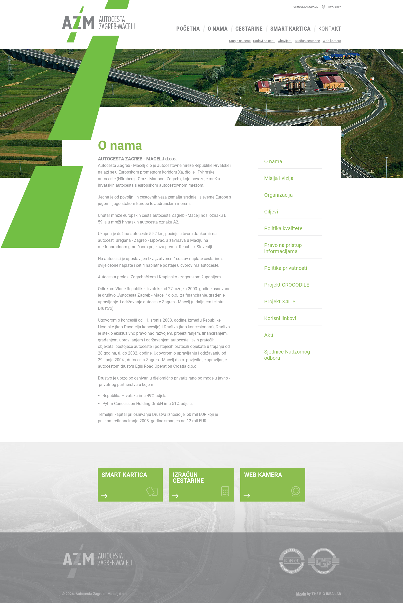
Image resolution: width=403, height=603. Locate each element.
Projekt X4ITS (280, 301)
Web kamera (332, 41)
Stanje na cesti (240, 41)
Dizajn (301, 594)
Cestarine (249, 28)
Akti (268, 335)
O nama (218, 28)
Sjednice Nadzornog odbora (287, 355)
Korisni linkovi (280, 318)
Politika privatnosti (285, 268)
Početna (188, 28)
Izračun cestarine (307, 41)
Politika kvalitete (283, 228)
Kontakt (329, 28)
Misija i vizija (279, 178)
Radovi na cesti (264, 41)
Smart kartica (290, 28)
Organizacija (278, 195)
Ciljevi (271, 212)
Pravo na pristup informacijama (283, 248)
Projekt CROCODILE (286, 285)
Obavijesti (285, 41)
